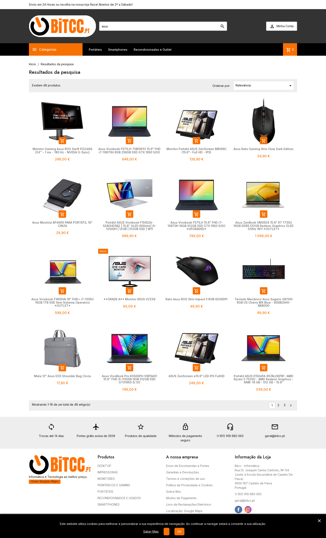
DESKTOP (104, 466)
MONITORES (106, 478)
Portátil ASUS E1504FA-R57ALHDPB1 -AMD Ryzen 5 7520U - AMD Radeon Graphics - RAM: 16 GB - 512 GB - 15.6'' (263, 379)
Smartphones (117, 49)
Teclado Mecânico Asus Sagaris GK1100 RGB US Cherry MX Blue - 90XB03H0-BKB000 (264, 302)
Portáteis (95, 49)
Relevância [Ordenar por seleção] (264, 85)
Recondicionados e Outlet (153, 49)
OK (179, 531)
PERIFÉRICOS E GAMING (114, 485)
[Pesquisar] (163, 26)
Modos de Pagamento (181, 498)
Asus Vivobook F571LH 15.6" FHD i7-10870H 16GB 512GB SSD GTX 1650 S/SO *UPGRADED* (196, 226)
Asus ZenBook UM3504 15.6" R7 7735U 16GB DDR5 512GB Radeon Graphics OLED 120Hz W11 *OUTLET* (263, 226)
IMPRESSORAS (108, 472)
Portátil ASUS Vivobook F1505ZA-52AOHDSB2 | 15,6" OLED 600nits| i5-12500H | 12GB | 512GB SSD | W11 (129, 226)
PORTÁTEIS (105, 491)
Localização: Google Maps (184, 511)
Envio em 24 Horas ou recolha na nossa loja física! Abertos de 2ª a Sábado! (81, 4)
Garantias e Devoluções (182, 472)
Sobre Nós (173, 491)
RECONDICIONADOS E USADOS (119, 498)
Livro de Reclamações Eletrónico (188, 504)
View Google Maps (44, 481)
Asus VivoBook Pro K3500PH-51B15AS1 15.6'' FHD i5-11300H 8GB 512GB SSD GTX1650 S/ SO (129, 379)
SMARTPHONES (109, 504)
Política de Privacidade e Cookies (189, 485)
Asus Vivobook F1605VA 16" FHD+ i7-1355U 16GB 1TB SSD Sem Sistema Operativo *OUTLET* (62, 302)
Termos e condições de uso (185, 478)
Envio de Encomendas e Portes (187, 466)
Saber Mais (151, 531)
